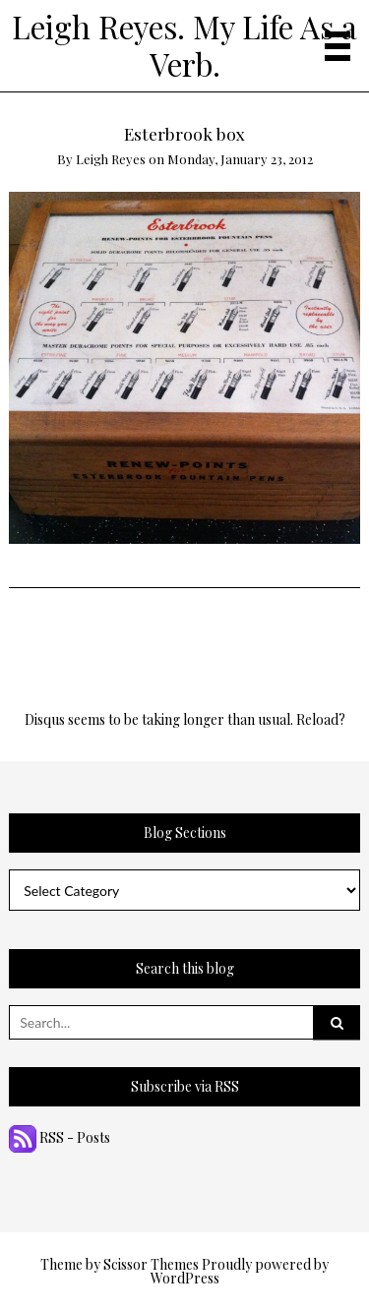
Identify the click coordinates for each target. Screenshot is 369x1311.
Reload (317, 719)
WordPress (185, 1278)
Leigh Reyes (111, 158)
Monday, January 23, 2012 (240, 158)
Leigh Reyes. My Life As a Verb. (184, 45)
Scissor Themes (151, 1264)
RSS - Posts (59, 1137)
